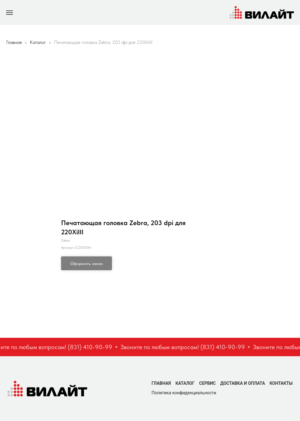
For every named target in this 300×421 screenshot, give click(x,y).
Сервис (207, 383)
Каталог (38, 42)
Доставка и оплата (242, 383)
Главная (14, 42)
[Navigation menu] (9, 12)
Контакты (281, 383)
